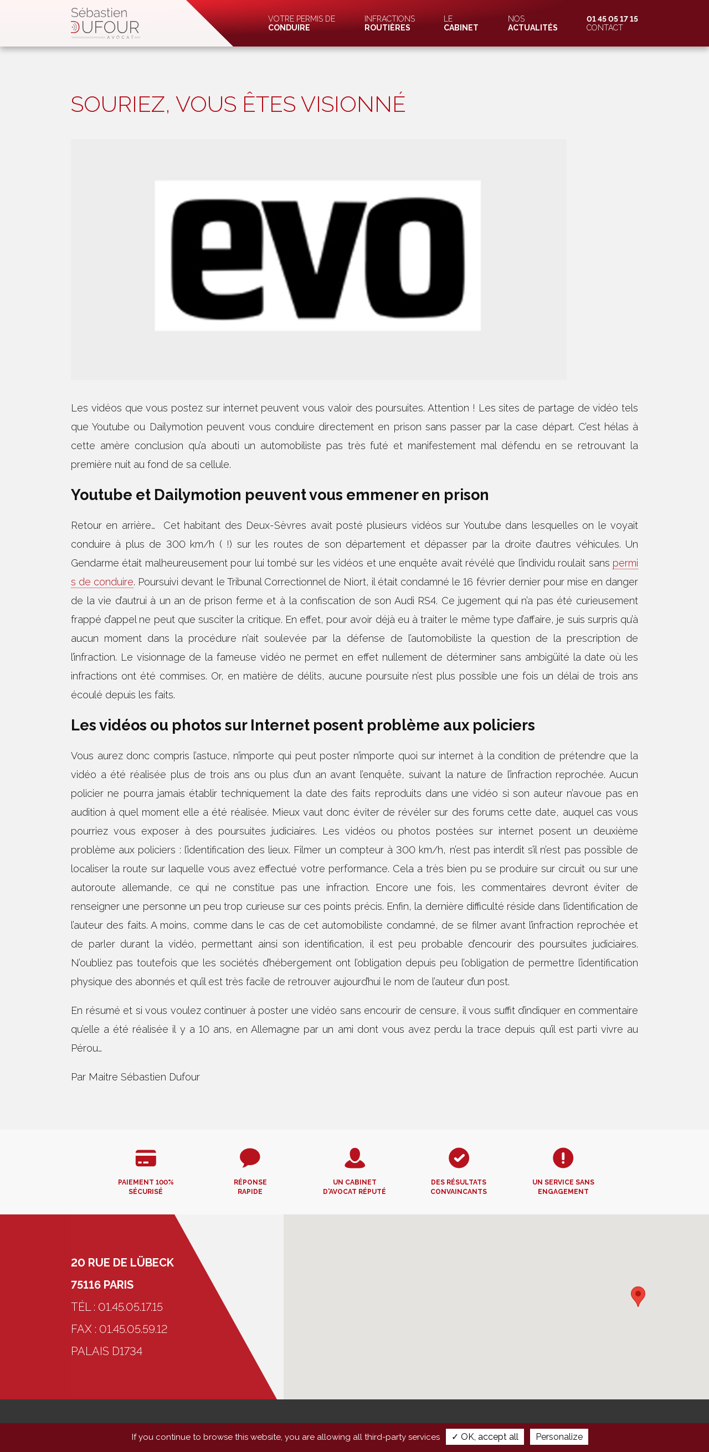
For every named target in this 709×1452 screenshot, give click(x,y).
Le (461, 23)
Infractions (389, 23)
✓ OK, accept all (484, 1437)
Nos (533, 23)
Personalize (559, 1437)
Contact (612, 23)
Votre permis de (301, 23)
